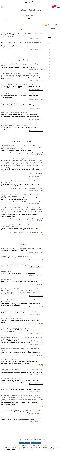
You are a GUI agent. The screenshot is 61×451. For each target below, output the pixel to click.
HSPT (22, 15)
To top (22, 433)
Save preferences (36, 443)
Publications (34, 15)
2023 (39, 15)
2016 (49, 58)
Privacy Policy (27, 439)
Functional (29, 445)
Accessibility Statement (38, 439)
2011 (49, 73)
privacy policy (11, 449)
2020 (49, 46)
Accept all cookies (24, 443)
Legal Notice (19, 439)
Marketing (43, 445)
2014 (49, 64)
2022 (49, 40)
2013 (49, 67)
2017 (49, 55)
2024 (49, 34)
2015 (49, 61)
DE (26, 2)
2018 (49, 52)
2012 (49, 70)
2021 (49, 43)
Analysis (36, 445)
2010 (49, 76)
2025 (49, 31)
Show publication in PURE (35, 38)
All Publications (52, 28)
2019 (49, 49)
